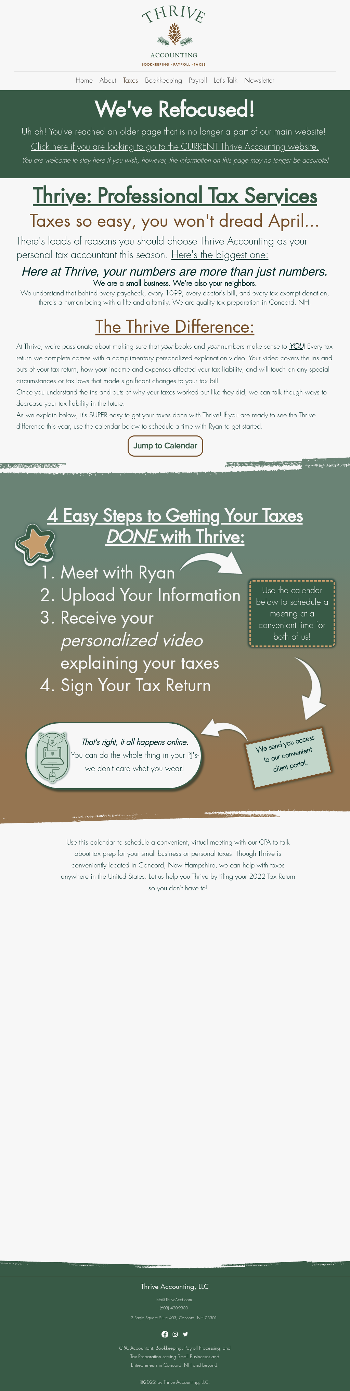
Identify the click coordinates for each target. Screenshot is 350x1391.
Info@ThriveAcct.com (174, 1300)
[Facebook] (164, 1334)
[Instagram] (175, 1334)
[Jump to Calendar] (165, 446)
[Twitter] (185, 1334)
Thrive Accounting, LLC (175, 1286)
